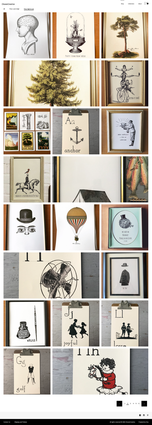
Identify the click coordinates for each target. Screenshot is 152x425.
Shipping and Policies (20, 422)
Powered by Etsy (144, 422)
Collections (131, 4)
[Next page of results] (144, 403)
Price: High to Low (29, 9)
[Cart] (147, 3)
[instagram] (144, 415)
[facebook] (140, 415)
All (4, 9)
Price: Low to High (14, 9)
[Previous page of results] (119, 403)
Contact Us (6, 422)
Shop (122, 4)
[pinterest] (148, 415)
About (140, 4)
